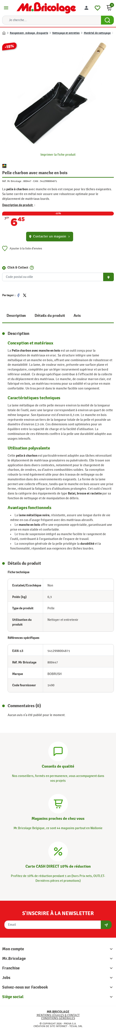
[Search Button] (107, 20)
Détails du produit (50, 315)
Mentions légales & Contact (58, 1015)
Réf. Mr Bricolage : (12, 181)
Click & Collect (17, 268)
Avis (77, 315)
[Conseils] (58, 751)
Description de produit (18, 205)
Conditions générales (58, 1018)
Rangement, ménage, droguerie (29, 33)
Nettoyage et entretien (66, 33)
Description (16, 315)
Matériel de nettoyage (97, 33)
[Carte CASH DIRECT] (58, 851)
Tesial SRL (75, 1026)
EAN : (36, 181)
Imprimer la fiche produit (58, 155)
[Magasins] (58, 803)
